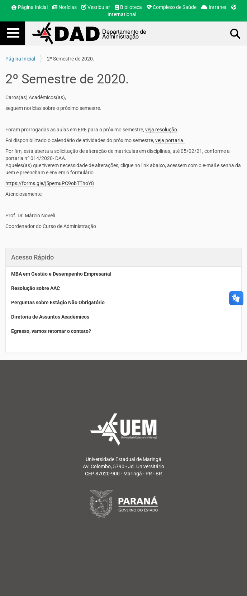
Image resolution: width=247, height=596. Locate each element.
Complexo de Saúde (171, 7)
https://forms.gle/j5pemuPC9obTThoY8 (49, 183)
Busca (235, 33)
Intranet (214, 7)
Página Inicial (29, 7)
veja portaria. (170, 140)
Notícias (64, 7)
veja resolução (161, 129)
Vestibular (95, 7)
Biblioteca (128, 7)
